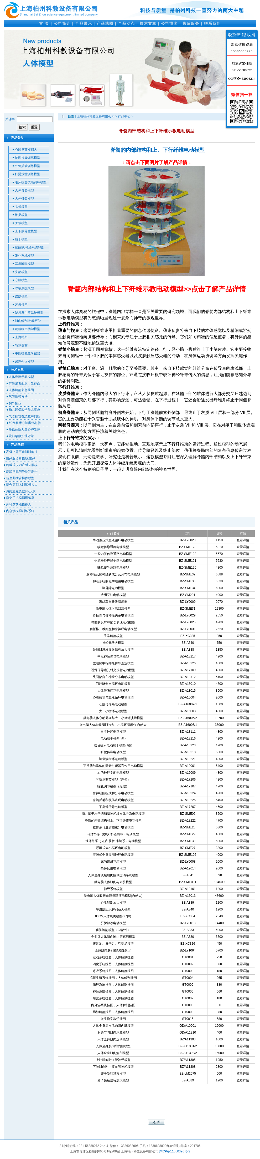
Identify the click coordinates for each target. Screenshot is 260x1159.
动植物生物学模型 (27, 329)
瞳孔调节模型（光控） (113, 786)
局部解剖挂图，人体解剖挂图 (113, 1012)
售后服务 (191, 23)
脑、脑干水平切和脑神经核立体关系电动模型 (113, 814)
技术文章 (148, 23)
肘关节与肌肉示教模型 (113, 1032)
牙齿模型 (21, 304)
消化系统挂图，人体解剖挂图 (113, 964)
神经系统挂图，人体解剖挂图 (113, 991)
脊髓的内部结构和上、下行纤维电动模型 (157, 150)
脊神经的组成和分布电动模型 (113, 793)
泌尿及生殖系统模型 (29, 313)
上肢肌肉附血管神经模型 (113, 1060)
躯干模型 (21, 239)
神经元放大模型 (113, 643)
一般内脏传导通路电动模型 (113, 554)
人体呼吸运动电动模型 (113, 690)
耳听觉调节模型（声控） (113, 779)
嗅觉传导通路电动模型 (113, 547)
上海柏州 (21, 337)
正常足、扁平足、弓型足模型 (113, 943)
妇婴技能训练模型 (27, 174)
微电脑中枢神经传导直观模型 (113, 663)
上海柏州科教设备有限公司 (96, 116)
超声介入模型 (24, 361)
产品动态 (126, 23)
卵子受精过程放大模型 (113, 1080)
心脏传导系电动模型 (113, 704)
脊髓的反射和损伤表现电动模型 (113, 622)
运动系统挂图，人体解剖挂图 (113, 957)
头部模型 (21, 272)
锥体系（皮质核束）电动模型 (113, 827)
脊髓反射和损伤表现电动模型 (113, 800)
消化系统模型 (24, 255)
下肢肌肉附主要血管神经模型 (113, 1067)
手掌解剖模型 (113, 636)
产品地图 (105, 23)
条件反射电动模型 (113, 868)
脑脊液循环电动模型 (113, 759)
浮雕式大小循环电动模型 (113, 848)
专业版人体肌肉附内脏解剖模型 (113, 937)
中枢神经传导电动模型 (113, 656)
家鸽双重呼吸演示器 (113, 602)
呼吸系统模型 (24, 288)
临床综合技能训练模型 (30, 182)
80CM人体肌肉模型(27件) (113, 916)
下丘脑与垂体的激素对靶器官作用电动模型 (113, 766)
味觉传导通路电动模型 (113, 567)
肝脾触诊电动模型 (113, 923)
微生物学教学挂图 (113, 1019)
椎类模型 (21, 215)
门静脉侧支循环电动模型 (113, 684)
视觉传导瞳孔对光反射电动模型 (113, 670)
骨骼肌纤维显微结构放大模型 (113, 649)
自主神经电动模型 (113, 731)
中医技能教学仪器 (27, 353)
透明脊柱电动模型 (113, 595)
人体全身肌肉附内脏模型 (113, 1046)
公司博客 (169, 23)
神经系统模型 (113, 889)
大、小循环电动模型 (113, 711)
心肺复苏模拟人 (26, 149)
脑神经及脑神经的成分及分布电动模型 (113, 574)
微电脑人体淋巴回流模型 (113, 608)
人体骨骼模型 (24, 190)
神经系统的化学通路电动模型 (113, 581)
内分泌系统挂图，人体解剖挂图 (113, 1005)
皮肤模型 (21, 296)
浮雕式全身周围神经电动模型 (113, 855)
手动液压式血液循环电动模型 (113, 540)
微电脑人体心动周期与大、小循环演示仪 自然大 (113, 725)
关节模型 (21, 223)
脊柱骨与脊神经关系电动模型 (113, 615)
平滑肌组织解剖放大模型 (113, 909)
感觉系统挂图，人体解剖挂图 (113, 998)
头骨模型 (21, 207)
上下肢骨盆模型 (26, 231)
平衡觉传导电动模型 (113, 807)
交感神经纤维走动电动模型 (113, 561)
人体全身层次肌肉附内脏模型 (113, 1026)
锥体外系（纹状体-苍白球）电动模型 (113, 834)
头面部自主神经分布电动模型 (113, 677)
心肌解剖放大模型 (113, 902)
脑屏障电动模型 (113, 588)
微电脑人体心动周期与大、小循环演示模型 (113, 718)
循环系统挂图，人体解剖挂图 (113, 984)
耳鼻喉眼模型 (24, 264)
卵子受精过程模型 (113, 1073)
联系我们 (212, 23)
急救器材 (21, 345)
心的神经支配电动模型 (113, 773)
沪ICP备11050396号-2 (174, 1151)
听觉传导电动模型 (113, 752)
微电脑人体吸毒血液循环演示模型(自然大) (113, 896)
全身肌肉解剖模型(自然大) (113, 950)
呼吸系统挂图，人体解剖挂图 (113, 971)
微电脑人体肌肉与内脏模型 (113, 882)
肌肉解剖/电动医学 (28, 321)
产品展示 (83, 23)
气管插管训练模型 (27, 166)
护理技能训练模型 (27, 158)
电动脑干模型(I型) (113, 738)
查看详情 (243, 540)
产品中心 (124, 116)
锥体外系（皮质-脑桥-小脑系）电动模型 (113, 841)
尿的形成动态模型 (113, 861)
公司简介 (62, 23)
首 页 (44, 23)
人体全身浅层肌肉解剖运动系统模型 (113, 875)
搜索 (22, 127)
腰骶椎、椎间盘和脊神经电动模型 (113, 629)
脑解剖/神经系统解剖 (29, 247)
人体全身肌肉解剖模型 (113, 1053)
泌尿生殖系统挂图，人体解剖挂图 (113, 978)
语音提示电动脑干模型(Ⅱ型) (113, 745)
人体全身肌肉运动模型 (113, 1039)
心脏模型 (21, 280)
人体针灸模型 (24, 198)
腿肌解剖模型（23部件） (113, 930)
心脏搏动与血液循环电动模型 (113, 697)
